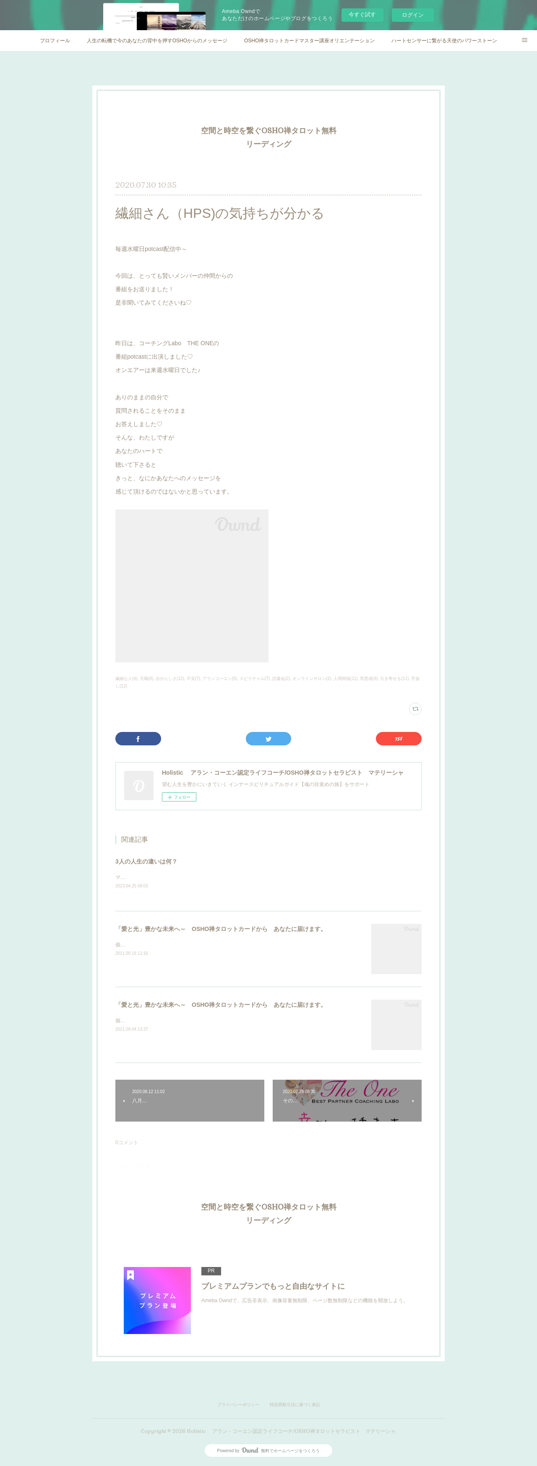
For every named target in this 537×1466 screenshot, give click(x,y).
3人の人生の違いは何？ (146, 861)
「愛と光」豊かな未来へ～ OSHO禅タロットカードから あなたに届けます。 (220, 929)
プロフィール (55, 41)
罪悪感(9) (369, 678)
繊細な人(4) (126, 678)
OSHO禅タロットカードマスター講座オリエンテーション (309, 41)
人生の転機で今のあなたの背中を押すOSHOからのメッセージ (157, 41)
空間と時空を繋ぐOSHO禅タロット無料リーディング (268, 137)
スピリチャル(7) (255, 678)
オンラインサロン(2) (311, 678)
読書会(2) (281, 678)
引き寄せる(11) (394, 678)
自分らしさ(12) (170, 678)
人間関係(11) (346, 678)
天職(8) (146, 678)
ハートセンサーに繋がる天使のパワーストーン (444, 41)
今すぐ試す (362, 14)
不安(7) (193, 678)
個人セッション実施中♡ (143, 946)
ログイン (413, 15)
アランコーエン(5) (220, 678)
